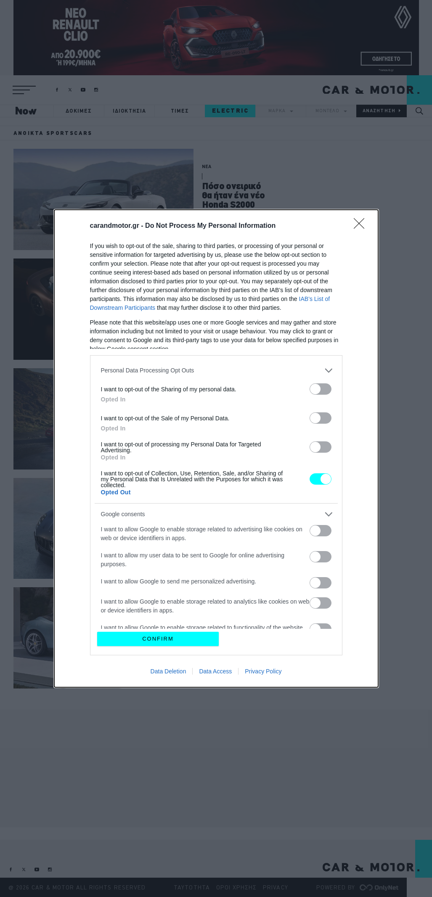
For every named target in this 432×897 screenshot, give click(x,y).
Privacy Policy (263, 671)
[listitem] (216, 370)
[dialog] (216, 448)
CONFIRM (158, 639)
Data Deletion (168, 671)
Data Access (215, 671)
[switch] (320, 389)
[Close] (362, 226)
